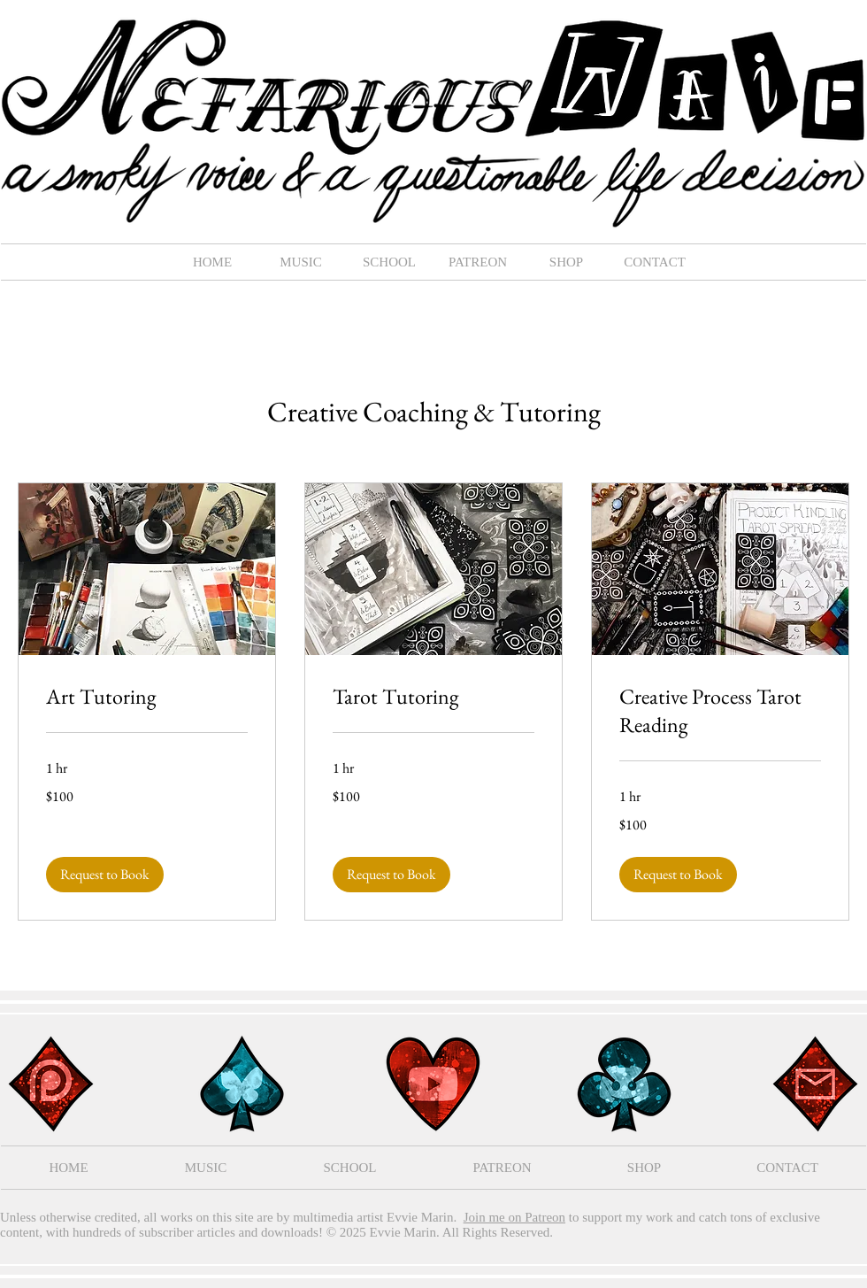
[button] (301, 262)
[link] (147, 697)
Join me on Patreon (514, 1217)
